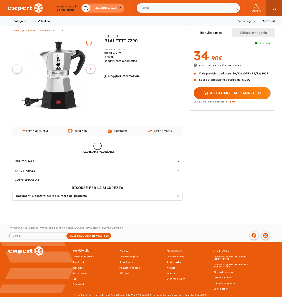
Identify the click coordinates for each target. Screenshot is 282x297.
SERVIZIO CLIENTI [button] (82, 250)
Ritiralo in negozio (253, 33)
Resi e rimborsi (160, 131)
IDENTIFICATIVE (27, 179)
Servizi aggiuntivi (35, 131)
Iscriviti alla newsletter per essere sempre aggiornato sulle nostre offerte (66, 228)
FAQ (74, 279)
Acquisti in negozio (129, 268)
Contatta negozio (128, 257)
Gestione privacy (175, 279)
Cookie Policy (220, 289)
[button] (102, 8)
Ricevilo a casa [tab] (211, 33)
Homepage (18, 30)
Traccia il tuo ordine (83, 257)
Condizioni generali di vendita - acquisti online (230, 258)
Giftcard (124, 273)
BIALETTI (111, 36)
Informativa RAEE (222, 278)
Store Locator (126, 262)
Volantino (44, 21)
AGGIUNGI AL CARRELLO (232, 93)
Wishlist (170, 268)
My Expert (268, 21)
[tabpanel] (53, 75)
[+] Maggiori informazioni (122, 76)
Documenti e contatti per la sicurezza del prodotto (51, 196)
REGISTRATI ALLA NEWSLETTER (89, 235)
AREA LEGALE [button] (221, 250)
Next (90, 68)
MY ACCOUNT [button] (174, 250)
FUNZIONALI (24, 161)
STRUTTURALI (25, 170)
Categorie (18, 21)
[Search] (185, 8)
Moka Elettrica (48, 30)
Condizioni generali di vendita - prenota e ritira (230, 265)
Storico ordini (173, 262)
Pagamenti (117, 131)
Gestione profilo (175, 257)
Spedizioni (77, 131)
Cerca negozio (247, 21)
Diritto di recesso (223, 272)
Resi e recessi (80, 273)
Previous (17, 68)
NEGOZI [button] (124, 250)
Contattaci (78, 284)
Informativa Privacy (224, 283)
